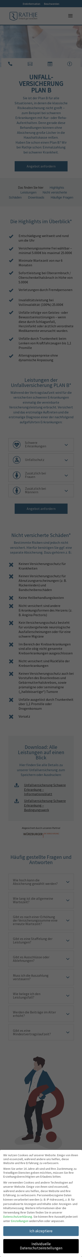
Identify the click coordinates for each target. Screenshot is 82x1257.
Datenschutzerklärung (17, 1215)
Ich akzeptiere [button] (41, 1229)
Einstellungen (19, 1220)
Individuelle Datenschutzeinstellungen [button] (41, 1245)
